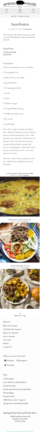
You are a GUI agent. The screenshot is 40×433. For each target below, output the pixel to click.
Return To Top (20, 315)
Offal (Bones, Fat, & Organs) (14, 400)
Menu (33, 11)
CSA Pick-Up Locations (12, 329)
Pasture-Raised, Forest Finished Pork (17, 389)
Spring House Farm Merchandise (15, 403)
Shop (7, 11)
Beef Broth (7, 54)
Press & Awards (9, 336)
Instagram (22, 360)
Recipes (6, 343)
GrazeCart (30, 431)
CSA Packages (8, 379)
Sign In (20, 11)
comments (27, 29)
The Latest (7, 340)
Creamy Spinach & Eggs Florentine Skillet (19, 173)
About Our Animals (10, 333)
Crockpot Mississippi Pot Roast (20, 266)
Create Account (23, 16)
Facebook (9, 360)
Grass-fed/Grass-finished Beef (14, 382)
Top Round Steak (9, 52)
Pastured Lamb (8, 396)
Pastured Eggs (8, 393)
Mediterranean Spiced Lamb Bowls (20, 220)
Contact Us (7, 347)
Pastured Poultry (9, 386)
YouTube (9, 365)
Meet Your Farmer (10, 326)
